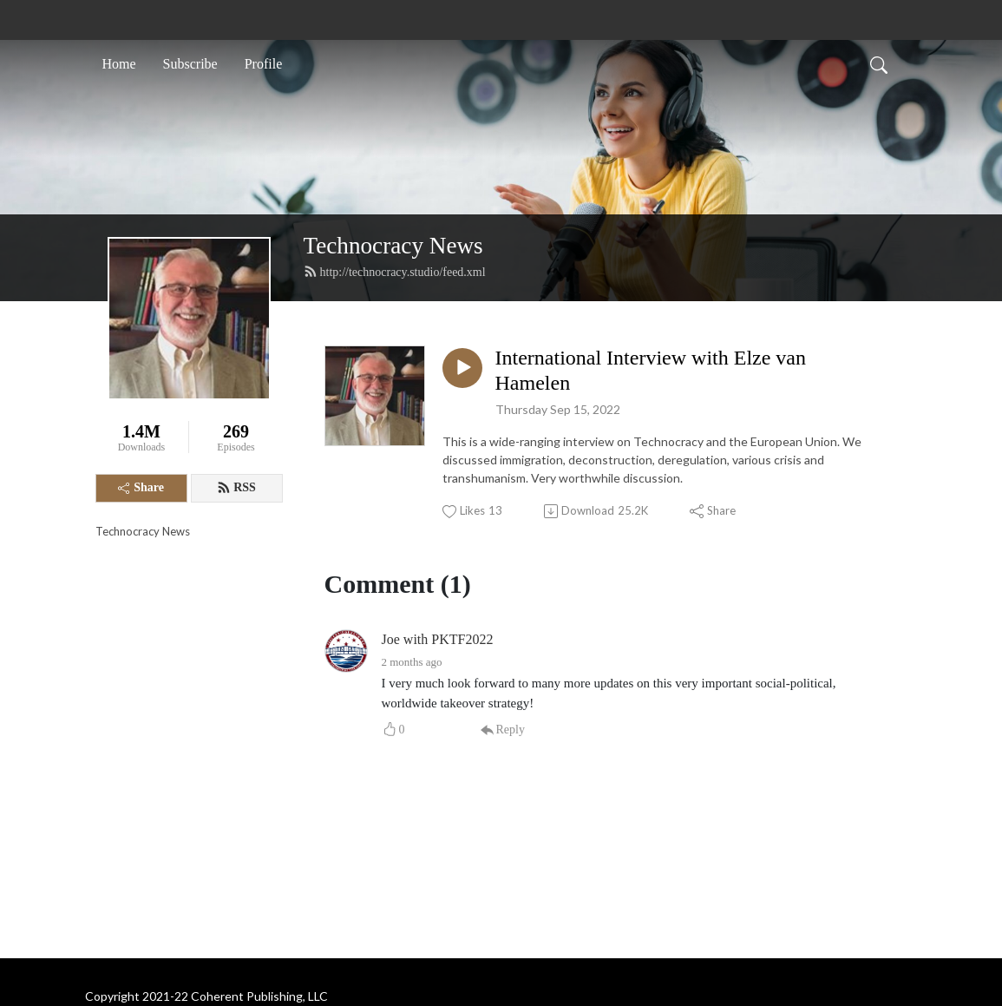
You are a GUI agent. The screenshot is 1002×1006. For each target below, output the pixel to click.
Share (141, 487)
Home (119, 63)
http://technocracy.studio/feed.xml (395, 272)
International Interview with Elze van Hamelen (651, 370)
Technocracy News (393, 246)
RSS (236, 488)
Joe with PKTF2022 (438, 639)
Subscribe (190, 63)
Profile (264, 63)
